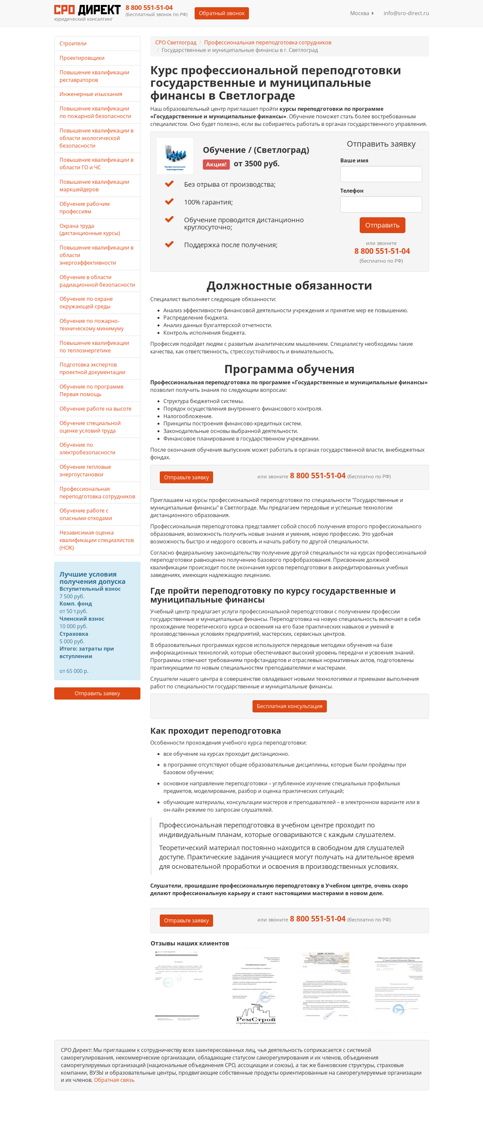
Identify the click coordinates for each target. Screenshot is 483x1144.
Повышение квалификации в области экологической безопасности (96, 138)
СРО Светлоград (175, 42)
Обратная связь (114, 1080)
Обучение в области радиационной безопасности (97, 281)
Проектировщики (82, 57)
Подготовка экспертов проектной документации (92, 368)
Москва (362, 13)
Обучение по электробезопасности (87, 448)
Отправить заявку (97, 693)
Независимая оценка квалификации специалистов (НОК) (97, 540)
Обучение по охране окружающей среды (86, 302)
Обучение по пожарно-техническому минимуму (92, 324)
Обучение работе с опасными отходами (86, 514)
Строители (73, 43)
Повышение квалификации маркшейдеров (94, 185)
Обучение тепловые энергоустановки (85, 470)
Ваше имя (354, 160)
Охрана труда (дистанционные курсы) (90, 229)
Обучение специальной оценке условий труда (90, 426)
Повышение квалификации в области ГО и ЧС (96, 163)
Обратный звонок (222, 13)
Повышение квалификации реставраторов (94, 76)
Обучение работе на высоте (96, 408)
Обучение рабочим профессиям (85, 207)
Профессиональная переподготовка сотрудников (267, 42)
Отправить (382, 225)
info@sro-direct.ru (406, 13)
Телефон (352, 190)
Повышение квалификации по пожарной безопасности (95, 112)
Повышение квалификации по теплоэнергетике (94, 346)
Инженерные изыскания (91, 94)
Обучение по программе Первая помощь (92, 390)
